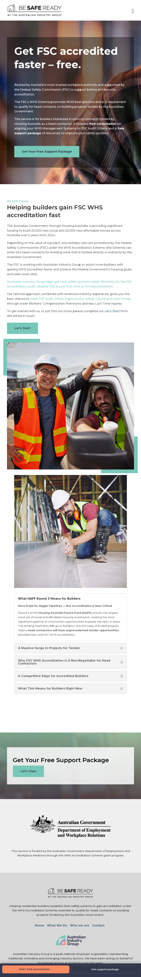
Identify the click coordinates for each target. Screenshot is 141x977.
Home (39, 925)
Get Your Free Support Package (47, 151)
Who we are (79, 925)
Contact (98, 925)
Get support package (105, 969)
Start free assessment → (36, 969)
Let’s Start (112, 311)
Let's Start (22, 328)
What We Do (57, 925)
